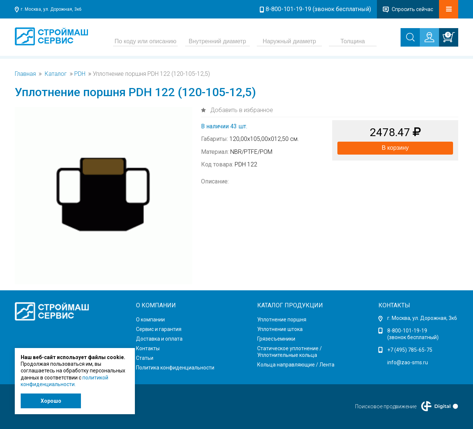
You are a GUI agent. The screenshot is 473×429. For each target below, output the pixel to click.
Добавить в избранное (241, 110)
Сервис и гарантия (158, 329)
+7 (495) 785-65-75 (409, 350)
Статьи (144, 358)
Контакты (148, 348)
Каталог (56, 74)
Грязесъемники (276, 339)
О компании (150, 319)
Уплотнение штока (280, 329)
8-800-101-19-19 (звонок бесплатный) (318, 9)
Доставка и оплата (159, 339)
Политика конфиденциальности (175, 368)
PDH (79, 74)
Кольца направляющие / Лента (295, 365)
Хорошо (51, 401)
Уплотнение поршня (281, 319)
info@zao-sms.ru (407, 362)
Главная (25, 74)
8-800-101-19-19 (407, 331)
